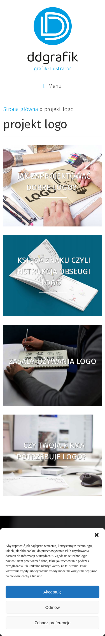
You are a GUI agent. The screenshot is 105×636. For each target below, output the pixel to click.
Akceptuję (52, 592)
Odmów (52, 607)
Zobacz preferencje (52, 622)
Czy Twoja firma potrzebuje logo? (51, 451)
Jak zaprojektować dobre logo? (54, 181)
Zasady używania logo (52, 361)
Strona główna (20, 109)
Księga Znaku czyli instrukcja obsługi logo (53, 271)
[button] (96, 535)
